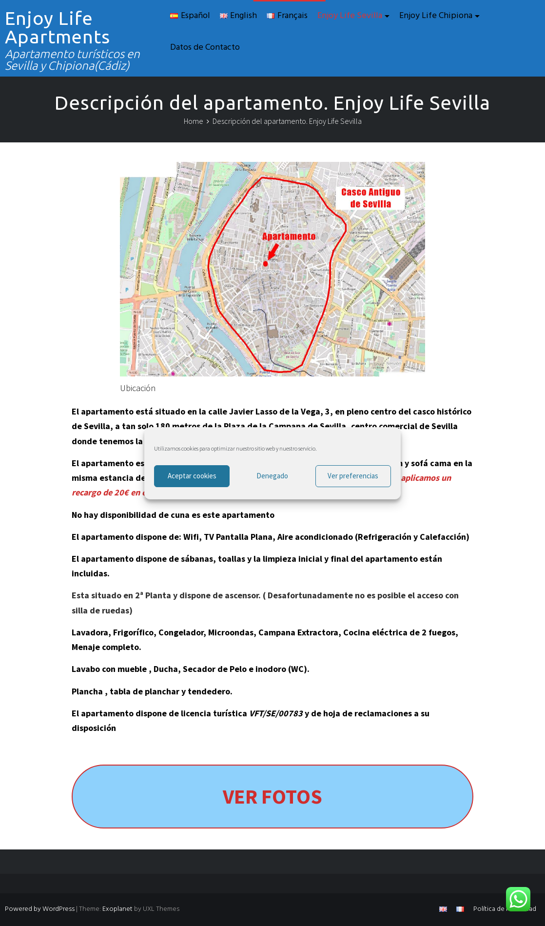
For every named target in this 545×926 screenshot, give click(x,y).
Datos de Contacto (205, 47)
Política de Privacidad (504, 909)
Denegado (272, 475)
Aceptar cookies (192, 475)
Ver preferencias (353, 475)
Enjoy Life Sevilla (349, 16)
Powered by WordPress (40, 909)
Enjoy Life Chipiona (435, 16)
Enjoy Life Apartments (57, 27)
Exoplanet (117, 909)
